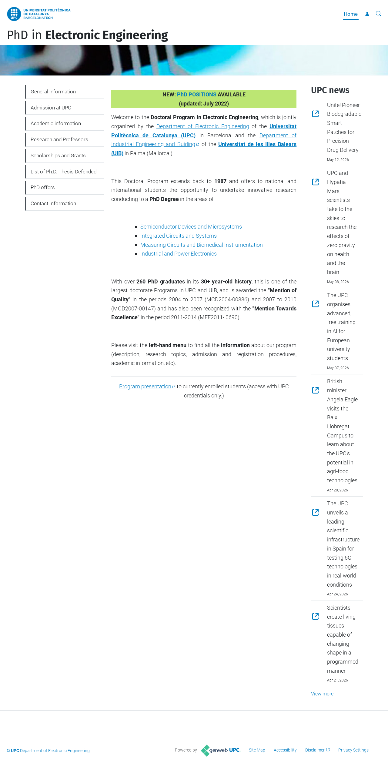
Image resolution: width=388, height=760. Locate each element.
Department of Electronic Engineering (202, 126)
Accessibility (285, 750)
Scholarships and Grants (58, 155)
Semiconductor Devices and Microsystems (191, 226)
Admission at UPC (51, 108)
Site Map (257, 750)
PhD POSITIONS (196, 94)
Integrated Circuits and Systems (178, 236)
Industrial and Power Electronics (178, 253)
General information (53, 92)
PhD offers (43, 187)
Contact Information (53, 203)
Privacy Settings (353, 750)
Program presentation (145, 386)
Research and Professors (59, 139)
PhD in (87, 35)
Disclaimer (315, 750)
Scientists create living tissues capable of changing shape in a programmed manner (342, 639)
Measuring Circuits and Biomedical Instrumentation (201, 245)
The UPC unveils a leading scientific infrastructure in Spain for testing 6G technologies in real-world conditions (343, 544)
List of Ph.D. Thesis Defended (63, 172)
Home (351, 14)
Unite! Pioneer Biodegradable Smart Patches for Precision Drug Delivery (344, 127)
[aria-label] (378, 13)
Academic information (56, 123)
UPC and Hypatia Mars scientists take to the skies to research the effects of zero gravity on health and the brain (341, 222)
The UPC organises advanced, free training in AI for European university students (341, 326)
